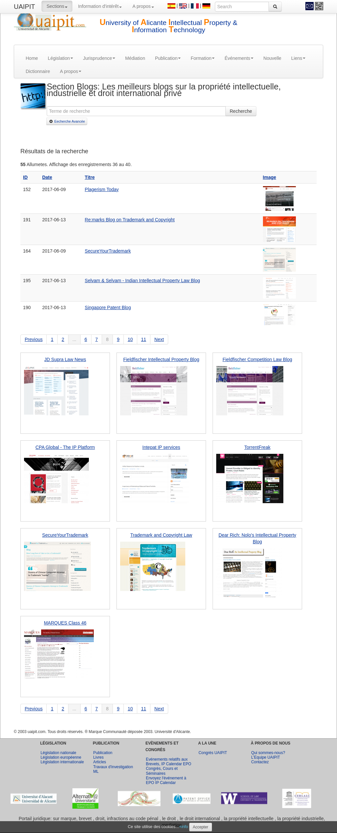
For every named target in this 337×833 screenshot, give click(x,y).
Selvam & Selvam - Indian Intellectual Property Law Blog (142, 280)
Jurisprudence (99, 58)
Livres (98, 757)
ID (25, 177)
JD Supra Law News (65, 359)
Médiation (135, 58)
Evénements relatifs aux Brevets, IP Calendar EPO (168, 761)
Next (159, 339)
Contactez (260, 762)
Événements (238, 58)
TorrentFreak (257, 447)
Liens (298, 58)
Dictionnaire (38, 71)
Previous (33, 339)
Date (47, 177)
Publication (168, 58)
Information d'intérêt (100, 6)
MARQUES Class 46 (65, 622)
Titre (90, 177)
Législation (60, 58)
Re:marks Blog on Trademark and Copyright (130, 219)
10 (130, 339)
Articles (99, 762)
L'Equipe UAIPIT (265, 757)
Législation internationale (62, 762)
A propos (143, 6)
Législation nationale (58, 752)
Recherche (241, 111)
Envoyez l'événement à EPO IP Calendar (166, 780)
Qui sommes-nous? (268, 752)
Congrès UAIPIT (212, 752)
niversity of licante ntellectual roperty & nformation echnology (169, 26)
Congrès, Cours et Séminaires (162, 770)
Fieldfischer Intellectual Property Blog (161, 359)
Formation (203, 58)
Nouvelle (272, 58)
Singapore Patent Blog (108, 307)
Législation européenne (60, 757)
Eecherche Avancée (67, 121)
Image (269, 177)
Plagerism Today (102, 189)
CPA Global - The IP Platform (65, 447)
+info (183, 826)
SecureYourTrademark (108, 251)
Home (32, 58)
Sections (56, 6)
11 (143, 339)
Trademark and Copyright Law (161, 535)
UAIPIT (24, 6)
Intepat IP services (161, 447)
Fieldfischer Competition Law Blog (257, 359)
